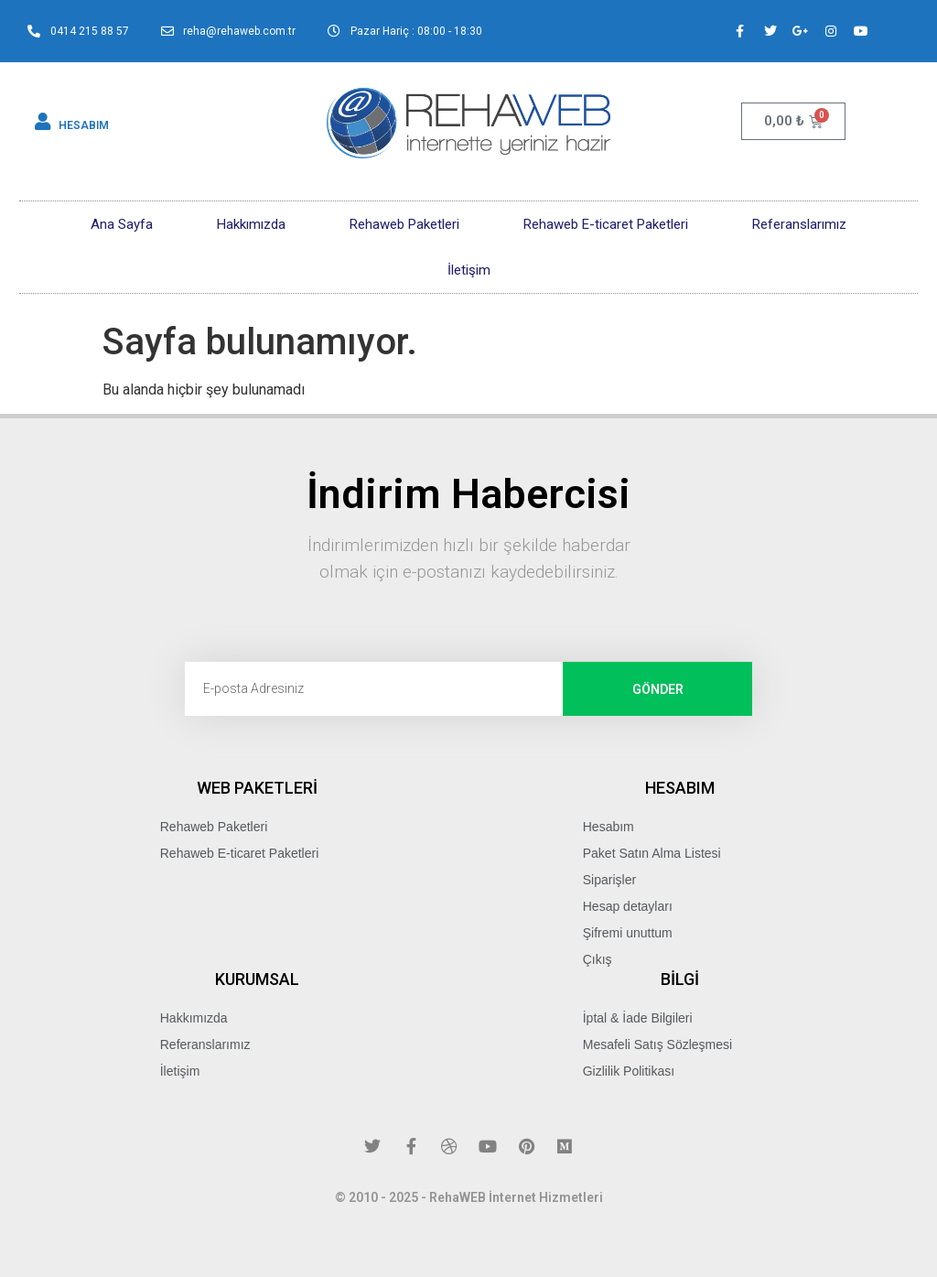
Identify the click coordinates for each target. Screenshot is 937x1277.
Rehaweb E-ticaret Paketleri (605, 224)
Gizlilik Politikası (628, 1071)
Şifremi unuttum (628, 932)
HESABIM (84, 125)
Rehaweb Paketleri (404, 224)
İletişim (468, 270)
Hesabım (608, 826)
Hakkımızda (251, 224)
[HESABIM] (43, 122)
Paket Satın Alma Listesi (652, 853)
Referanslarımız (799, 224)
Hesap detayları (628, 906)
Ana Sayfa (122, 224)
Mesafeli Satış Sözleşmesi (657, 1044)
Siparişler (609, 879)
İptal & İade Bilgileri (638, 1018)
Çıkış (597, 959)
